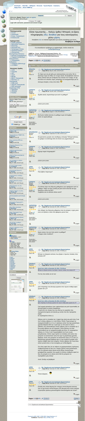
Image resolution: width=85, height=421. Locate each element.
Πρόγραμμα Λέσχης (17, 49)
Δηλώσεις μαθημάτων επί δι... (16, 227)
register (33, 17)
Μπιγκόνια (13, 208)
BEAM (13, 76)
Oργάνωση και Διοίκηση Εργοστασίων (48, 56)
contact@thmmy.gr (54, 49)
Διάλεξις (13, 187)
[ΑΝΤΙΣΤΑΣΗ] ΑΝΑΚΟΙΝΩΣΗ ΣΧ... (17, 130)
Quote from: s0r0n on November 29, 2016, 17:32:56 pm (52, 268)
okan (12, 141)
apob (11, 257)
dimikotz (13, 156)
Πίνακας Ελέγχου (15, 97)
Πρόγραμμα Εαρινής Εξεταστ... (16, 217)
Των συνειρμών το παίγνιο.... (16, 160)
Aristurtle (14, 71)
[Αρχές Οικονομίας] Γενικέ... (16, 212)
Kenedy (12, 262)
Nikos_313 (13, 131)
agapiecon (12, 265)
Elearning (14, 46)
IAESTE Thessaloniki (18, 84)
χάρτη (57, 37)
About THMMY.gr (27, 7)
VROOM (14, 91)
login (27, 17)
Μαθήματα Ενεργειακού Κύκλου (49, 53)
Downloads (17, 5)
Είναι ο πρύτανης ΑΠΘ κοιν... (16, 140)
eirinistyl (12, 264)
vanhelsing (32, 110)
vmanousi (12, 266)
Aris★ (12, 176)
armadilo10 (14, 166)
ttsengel (13, 171)
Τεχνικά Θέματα (47, 5)
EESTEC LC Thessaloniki (14, 80)
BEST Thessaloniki (17, 78)
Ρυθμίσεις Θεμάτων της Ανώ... (16, 190)
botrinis (13, 198)
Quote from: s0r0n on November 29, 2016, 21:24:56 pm (52, 301)
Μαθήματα (32, 5)
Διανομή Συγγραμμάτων (18, 55)
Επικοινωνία (15, 37)
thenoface (12, 263)
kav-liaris (13, 146)
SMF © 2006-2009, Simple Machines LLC (47, 416)
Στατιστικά (12, 232)
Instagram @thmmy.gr (18, 63)
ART (12, 73)
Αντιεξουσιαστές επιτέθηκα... (16, 175)
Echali (11, 259)
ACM (13, 70)
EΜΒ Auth (14, 83)
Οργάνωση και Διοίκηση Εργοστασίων (45, 54)
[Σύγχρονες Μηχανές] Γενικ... (16, 145)
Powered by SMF (32, 416)
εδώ (46, 34)
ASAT (13, 75)
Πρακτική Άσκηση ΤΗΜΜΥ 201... (17, 135)
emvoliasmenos (34, 132)
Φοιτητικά (39, 5)
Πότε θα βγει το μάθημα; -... (16, 222)
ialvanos (13, 136)
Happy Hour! (17, 7)
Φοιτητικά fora (15, 47)
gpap (11, 269)
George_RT (14, 192)
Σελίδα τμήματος (16, 42)
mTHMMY (14, 65)
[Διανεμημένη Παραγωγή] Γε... (16, 202)
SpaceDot (14, 89)
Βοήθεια (53, 34)
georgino (12, 268)
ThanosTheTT (32, 56)
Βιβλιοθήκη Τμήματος (18, 44)
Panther (13, 93)
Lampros (32, 90)
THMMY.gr (31, 53)
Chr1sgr (65, 54)
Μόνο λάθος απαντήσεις (15, 207)
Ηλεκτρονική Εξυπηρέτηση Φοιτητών (16, 53)
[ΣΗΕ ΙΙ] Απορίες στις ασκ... (15, 185)
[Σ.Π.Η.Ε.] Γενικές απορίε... (15, 165)
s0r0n (31, 167)
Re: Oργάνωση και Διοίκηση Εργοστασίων (56, 69)
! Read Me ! (25, 5)
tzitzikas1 (32, 264)
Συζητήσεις (56, 5)
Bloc (45, 417)
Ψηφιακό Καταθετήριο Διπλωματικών (17, 58)
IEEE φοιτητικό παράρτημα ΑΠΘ (15, 87)
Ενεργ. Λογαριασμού (17, 36)
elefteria (12, 260)
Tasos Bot (13, 213)
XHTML (49, 417)
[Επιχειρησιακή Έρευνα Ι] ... (16, 170)
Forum (13, 33)
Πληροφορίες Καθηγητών (14, 61)
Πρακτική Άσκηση (16, 50)
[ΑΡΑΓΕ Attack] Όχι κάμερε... (16, 180)
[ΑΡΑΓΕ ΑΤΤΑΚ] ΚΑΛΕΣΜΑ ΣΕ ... (17, 155)
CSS (52, 417)
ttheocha (32, 69)
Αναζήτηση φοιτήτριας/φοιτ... (16, 150)
